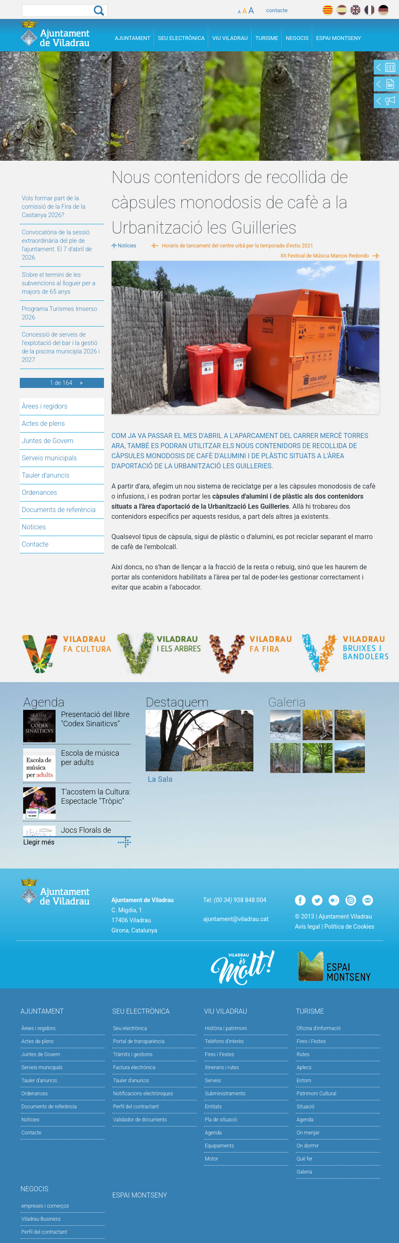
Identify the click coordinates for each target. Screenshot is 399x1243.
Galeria (304, 1172)
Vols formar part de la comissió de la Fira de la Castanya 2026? (53, 207)
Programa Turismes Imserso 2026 (59, 313)
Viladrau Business (41, 1219)
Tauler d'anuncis (45, 475)
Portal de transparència (139, 1041)
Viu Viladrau (229, 38)
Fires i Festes (219, 1054)
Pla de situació (221, 1120)
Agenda (213, 1133)
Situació (305, 1107)
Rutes (303, 1054)
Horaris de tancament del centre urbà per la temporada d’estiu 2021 (237, 246)
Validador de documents (140, 1120)
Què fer (305, 1159)
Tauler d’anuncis (131, 1081)
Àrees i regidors (45, 406)
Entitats (213, 1107)
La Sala (160, 779)
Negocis (297, 38)
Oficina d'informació (319, 1028)
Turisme (266, 38)
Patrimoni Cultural (316, 1094)
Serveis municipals (49, 458)
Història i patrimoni (226, 1028)
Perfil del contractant (136, 1107)
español (341, 10)
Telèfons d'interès (224, 1041)
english (355, 10)
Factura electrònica (134, 1067)
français (369, 10)
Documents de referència (59, 510)
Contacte (35, 544)
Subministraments (225, 1094)
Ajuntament (133, 38)
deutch (383, 10)
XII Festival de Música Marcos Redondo (324, 256)
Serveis (213, 1081)
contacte (277, 10)
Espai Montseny (338, 38)
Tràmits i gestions (133, 1054)
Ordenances (39, 493)
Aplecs (304, 1067)
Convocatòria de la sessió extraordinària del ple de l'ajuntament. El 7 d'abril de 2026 (57, 245)
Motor (211, 1159)
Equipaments (219, 1146)
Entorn (304, 1081)
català (327, 10)
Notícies (34, 527)
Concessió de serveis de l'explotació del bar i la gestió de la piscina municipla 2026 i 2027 (61, 347)
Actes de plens (43, 424)
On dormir (308, 1146)
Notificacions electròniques (143, 1094)
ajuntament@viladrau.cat (236, 919)
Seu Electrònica (181, 38)
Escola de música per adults (90, 758)
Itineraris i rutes (222, 1067)
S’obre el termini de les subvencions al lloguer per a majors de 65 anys (59, 283)
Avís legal (307, 926)
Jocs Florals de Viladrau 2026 (86, 835)
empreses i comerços (45, 1206)
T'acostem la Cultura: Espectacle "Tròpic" (95, 796)
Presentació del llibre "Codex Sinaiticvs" (95, 719)
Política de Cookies (350, 926)
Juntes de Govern (48, 441)
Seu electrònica (130, 1028)
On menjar (308, 1133)
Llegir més (38, 842)
